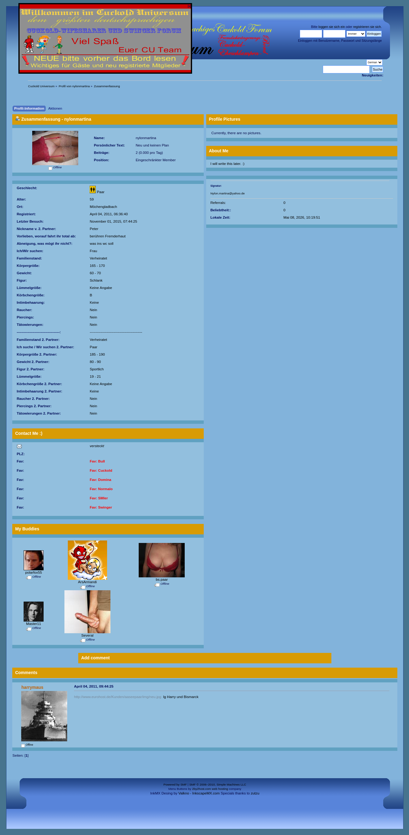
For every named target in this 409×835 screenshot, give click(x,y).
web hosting (220, 788)
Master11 (33, 624)
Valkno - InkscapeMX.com (199, 793)
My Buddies (27, 528)
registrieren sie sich (367, 27)
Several (87, 635)
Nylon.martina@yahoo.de (227, 193)
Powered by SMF (175, 784)
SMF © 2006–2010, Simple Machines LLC (217, 784)
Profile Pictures (225, 119)
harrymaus (32, 687)
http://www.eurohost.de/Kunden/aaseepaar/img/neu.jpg (117, 697)
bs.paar (162, 579)
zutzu (255, 793)
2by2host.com (201, 788)
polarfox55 (33, 572)
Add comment (95, 657)
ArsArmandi (87, 582)
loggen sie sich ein (331, 27)
